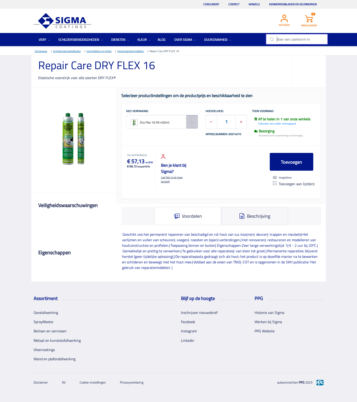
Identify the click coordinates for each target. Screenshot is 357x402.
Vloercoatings (44, 349)
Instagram (189, 331)
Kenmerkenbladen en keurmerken (293, 4)
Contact (233, 4)
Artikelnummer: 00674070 (223, 134)
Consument (211, 4)
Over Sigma (185, 39)
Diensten (120, 39)
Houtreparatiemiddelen (130, 51)
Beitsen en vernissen (50, 331)
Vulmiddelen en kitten (99, 51)
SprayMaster (44, 322)
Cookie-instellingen (93, 382)
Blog (161, 39)
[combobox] (297, 39)
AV (64, 382)
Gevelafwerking (46, 312)
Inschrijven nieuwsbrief (199, 312)
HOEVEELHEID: (215, 111)
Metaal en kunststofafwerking (57, 340)
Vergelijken (282, 178)
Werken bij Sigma (268, 322)
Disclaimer (41, 382)
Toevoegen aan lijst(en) (293, 184)
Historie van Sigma (269, 312)
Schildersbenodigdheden (80, 39)
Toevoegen (291, 162)
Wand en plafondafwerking (54, 359)
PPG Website (265, 331)
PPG (302, 382)
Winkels (254, 4)
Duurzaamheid (217, 39)
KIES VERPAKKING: (137, 111)
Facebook (188, 322)
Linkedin (187, 340)
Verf (44, 39)
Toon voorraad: (263, 111)
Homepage (41, 51)
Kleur (144, 39)
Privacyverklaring (131, 382)
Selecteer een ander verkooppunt (277, 123)
